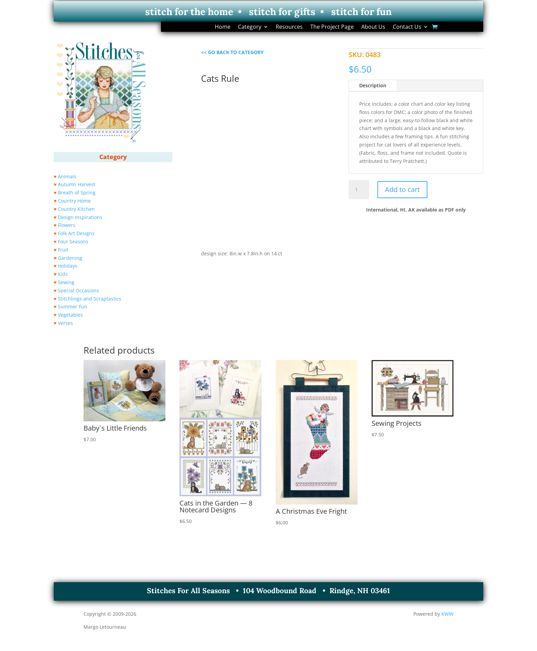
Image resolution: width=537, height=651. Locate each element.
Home (222, 27)
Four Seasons (73, 241)
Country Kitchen (76, 209)
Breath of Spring (77, 192)
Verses (65, 323)
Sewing (66, 282)
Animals (67, 176)
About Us (373, 27)
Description (372, 85)
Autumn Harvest (76, 184)
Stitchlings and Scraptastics (89, 298)
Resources (289, 27)
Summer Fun (72, 306)
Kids (63, 274)
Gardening (70, 258)
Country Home (74, 200)
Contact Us (407, 27)
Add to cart (402, 189)
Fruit (63, 249)
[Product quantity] (359, 189)
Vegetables (70, 314)
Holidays (67, 266)
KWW (447, 614)
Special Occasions (78, 290)
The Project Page (332, 27)
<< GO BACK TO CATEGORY (232, 52)
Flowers (66, 225)
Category (249, 27)
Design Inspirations (80, 217)
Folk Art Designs (76, 233)
